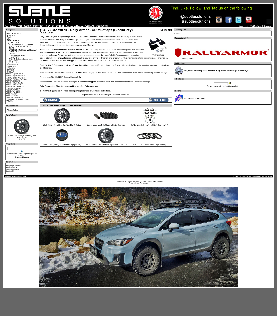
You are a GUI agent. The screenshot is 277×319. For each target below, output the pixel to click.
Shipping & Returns (13, 166)
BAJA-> (10, 37)
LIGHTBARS (14, 57)
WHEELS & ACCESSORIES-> (20, 46)
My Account (243, 26)
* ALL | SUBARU (24, 26)
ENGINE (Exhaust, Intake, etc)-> (21, 59)
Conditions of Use (12, 169)
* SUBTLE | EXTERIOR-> (15, 77)
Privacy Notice (11, 167)
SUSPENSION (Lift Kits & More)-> (21, 44)
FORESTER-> (12, 65)
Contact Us (10, 171)
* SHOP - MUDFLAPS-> (15, 86)
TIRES (11, 48)
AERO (12, 54)
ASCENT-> (11, 35)
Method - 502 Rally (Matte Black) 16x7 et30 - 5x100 (22, 136)
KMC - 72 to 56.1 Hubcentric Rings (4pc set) (149, 145)
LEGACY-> (11, 68)
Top (6, 26)
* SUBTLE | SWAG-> (14, 81)
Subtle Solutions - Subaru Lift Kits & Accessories (145, 181)
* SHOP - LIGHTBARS (14, 83)
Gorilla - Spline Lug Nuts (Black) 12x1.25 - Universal (106, 125)
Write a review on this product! (195, 98)
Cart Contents (255, 26)
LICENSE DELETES (17, 55)
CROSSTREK (38, 26)
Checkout (267, 26)
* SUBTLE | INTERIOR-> (15, 76)
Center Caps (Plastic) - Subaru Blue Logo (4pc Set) (62, 145)
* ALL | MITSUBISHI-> (14, 97)
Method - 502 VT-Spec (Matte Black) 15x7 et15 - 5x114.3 (106, 145)
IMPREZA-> (11, 66)
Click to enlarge (158, 54)
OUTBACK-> (12, 70)
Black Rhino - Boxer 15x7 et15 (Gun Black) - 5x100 (62, 125)
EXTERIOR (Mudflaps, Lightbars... (69, 26)
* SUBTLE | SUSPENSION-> (16, 79)
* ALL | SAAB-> (11, 94)
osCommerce (143, 183)
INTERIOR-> (13, 61)
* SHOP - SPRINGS (13, 88)
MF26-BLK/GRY (102, 26)
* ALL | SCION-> (12, 96)
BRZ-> (9, 39)
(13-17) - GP (49, 26)
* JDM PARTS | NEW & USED (17, 99)
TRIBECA (10, 72)
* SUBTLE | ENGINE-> (14, 74)
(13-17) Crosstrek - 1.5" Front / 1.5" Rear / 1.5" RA (149, 125)
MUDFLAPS (89, 26)
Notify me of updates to (216, 71)
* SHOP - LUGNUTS (13, 85)
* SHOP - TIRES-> (13, 90)
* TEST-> (9, 101)
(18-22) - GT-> (13, 63)
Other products (187, 59)
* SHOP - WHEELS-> (14, 92)
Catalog (13, 26)
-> (13, 33)
